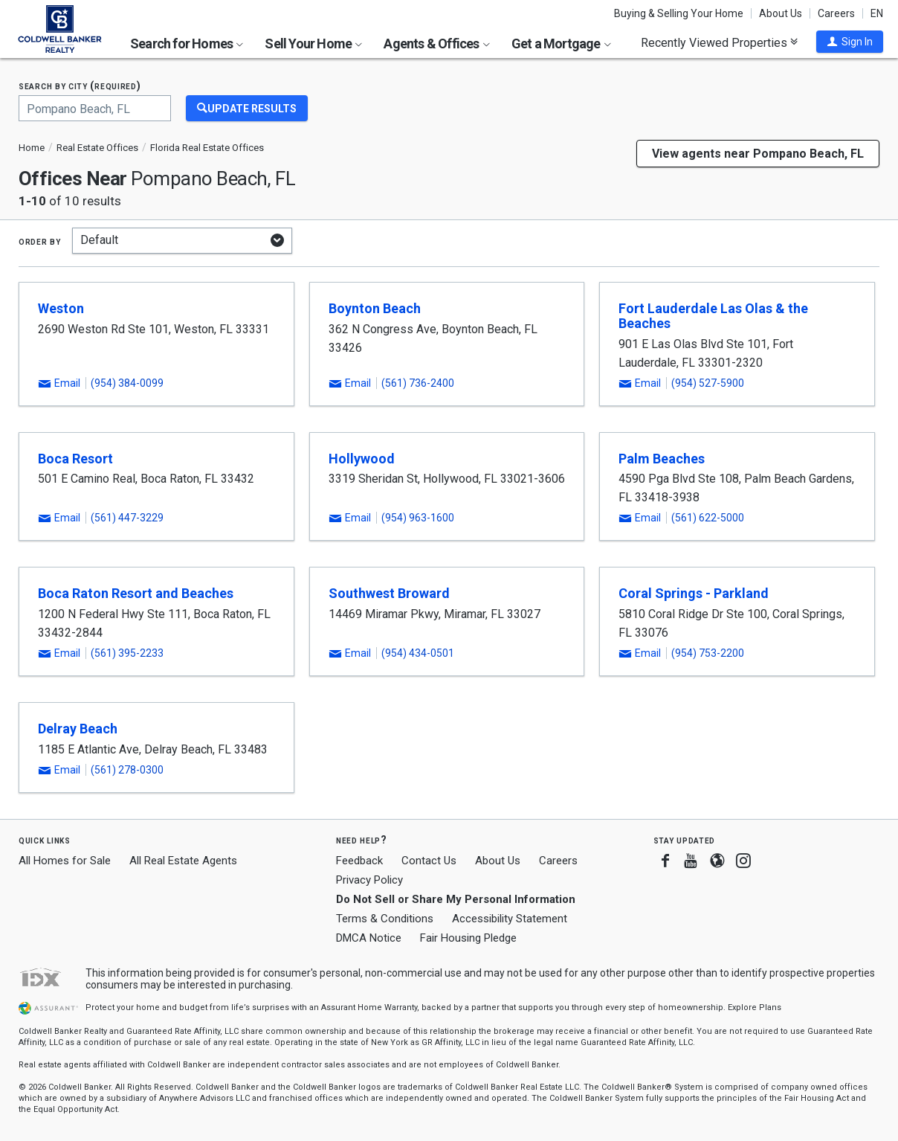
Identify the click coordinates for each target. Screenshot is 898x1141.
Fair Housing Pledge (468, 938)
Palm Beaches (661, 458)
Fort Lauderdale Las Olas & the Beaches (713, 315)
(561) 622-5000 (707, 518)
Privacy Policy (369, 880)
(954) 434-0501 (417, 653)
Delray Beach (77, 728)
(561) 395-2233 (127, 653)
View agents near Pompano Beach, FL (758, 154)
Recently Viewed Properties (719, 42)
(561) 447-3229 (127, 518)
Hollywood (362, 458)
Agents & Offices (436, 43)
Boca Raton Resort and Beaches (135, 593)
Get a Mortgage (561, 43)
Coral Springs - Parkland (693, 593)
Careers (836, 13)
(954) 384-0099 (127, 383)
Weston (61, 308)
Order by (40, 241)
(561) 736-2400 (417, 383)
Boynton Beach (375, 308)
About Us (780, 13)
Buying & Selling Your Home (678, 13)
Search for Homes (186, 43)
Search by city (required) (80, 85)
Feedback (359, 861)
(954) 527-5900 (707, 383)
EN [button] (876, 13)
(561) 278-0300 (127, 770)
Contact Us (428, 860)
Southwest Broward (389, 593)
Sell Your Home (313, 43)
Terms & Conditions (384, 918)
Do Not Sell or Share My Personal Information (455, 899)
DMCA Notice (368, 938)
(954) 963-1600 (417, 518)
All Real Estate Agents (183, 860)
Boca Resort (75, 458)
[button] (849, 41)
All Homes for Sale (65, 860)
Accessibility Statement (509, 918)
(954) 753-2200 (707, 653)
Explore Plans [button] (754, 1007)
